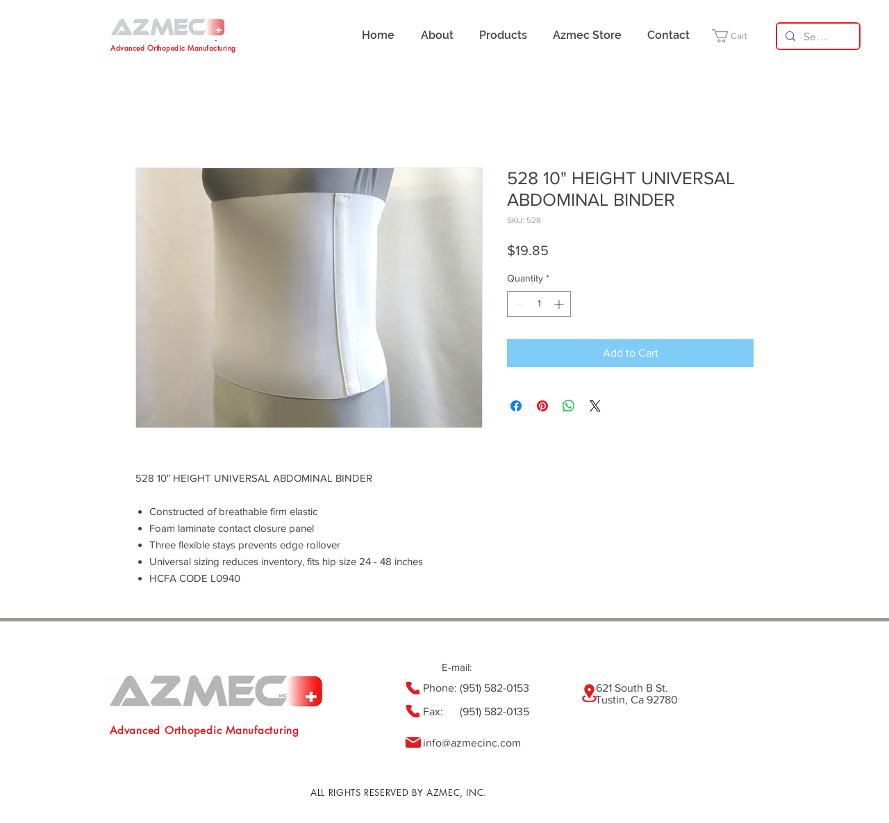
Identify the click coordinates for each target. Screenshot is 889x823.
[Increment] (560, 304)
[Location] (589, 693)
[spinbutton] (538, 304)
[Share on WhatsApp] (568, 406)
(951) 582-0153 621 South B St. (564, 688)
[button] (738, 35)
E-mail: (457, 667)
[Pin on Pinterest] (542, 406)
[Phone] (412, 688)
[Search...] (817, 37)
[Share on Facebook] (516, 406)
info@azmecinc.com (472, 743)
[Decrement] (517, 304)
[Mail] (413, 742)
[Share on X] (595, 406)
